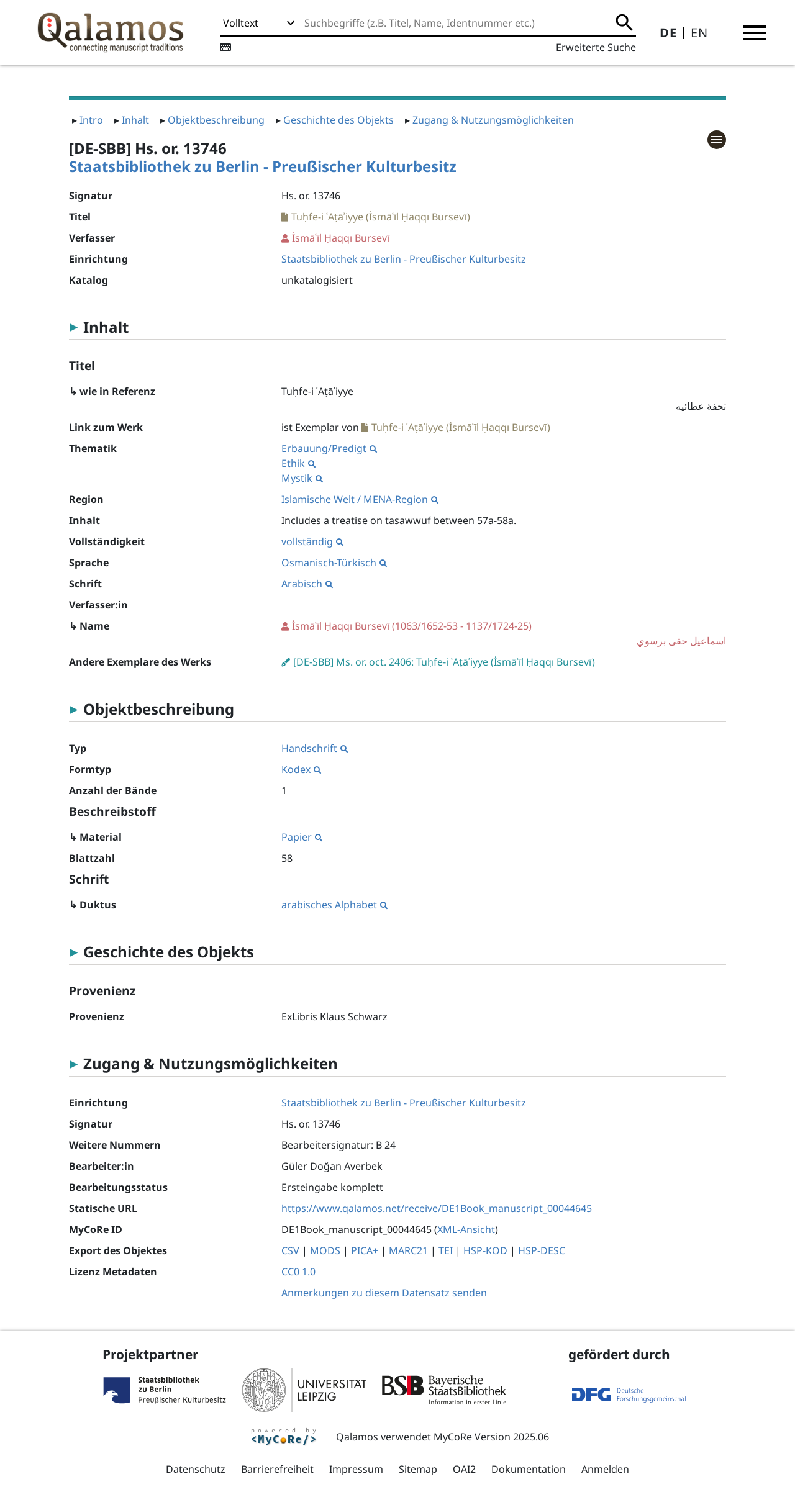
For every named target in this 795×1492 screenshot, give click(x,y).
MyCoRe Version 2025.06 (491, 1437)
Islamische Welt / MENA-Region (359, 499)
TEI (445, 1250)
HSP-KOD (485, 1250)
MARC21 (408, 1250)
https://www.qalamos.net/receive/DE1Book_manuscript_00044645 (436, 1208)
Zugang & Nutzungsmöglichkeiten (493, 120)
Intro (91, 120)
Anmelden (605, 1469)
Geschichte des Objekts (338, 120)
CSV (290, 1250)
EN (699, 32)
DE (668, 32)
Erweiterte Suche (596, 47)
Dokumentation (528, 1469)
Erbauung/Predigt (329, 448)
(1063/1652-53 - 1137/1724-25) (503, 633)
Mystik (302, 478)
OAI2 (464, 1469)
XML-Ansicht (466, 1229)
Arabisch (307, 583)
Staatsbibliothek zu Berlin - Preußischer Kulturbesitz (263, 166)
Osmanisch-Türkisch (334, 562)
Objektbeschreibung (216, 120)
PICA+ (364, 1250)
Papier (301, 837)
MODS (325, 1250)
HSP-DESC (541, 1250)
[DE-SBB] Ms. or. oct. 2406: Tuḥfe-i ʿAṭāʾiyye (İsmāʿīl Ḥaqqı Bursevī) (444, 662)
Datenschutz (195, 1469)
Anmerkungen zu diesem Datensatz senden (384, 1293)
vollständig (312, 541)
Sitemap (418, 1469)
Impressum (356, 1469)
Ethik (298, 463)
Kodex (301, 769)
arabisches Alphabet (334, 904)
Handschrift (314, 748)
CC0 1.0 (298, 1271)
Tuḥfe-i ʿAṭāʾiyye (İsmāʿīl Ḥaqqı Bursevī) (380, 217)
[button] (754, 32)
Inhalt (135, 120)
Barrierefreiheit (277, 1469)
